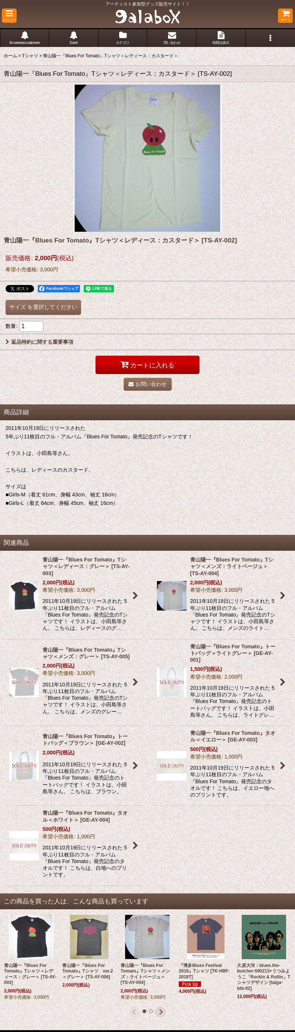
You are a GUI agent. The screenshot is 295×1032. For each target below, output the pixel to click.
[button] (9, 16)
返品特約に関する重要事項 (39, 342)
